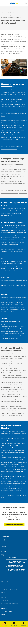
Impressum (4, 608)
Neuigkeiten (4, 595)
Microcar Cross (15, 469)
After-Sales (4, 586)
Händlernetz (4, 584)
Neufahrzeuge (5, 581)
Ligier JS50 (20, 467)
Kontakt (3, 592)
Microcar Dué (17, 457)
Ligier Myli (19, 479)
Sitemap (3, 614)
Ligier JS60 (7, 462)
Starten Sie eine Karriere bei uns (9, 603)
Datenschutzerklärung (6, 611)
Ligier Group (4, 600)
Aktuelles (3, 597)
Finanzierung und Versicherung (9, 589)
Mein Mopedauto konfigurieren (14, 524)
